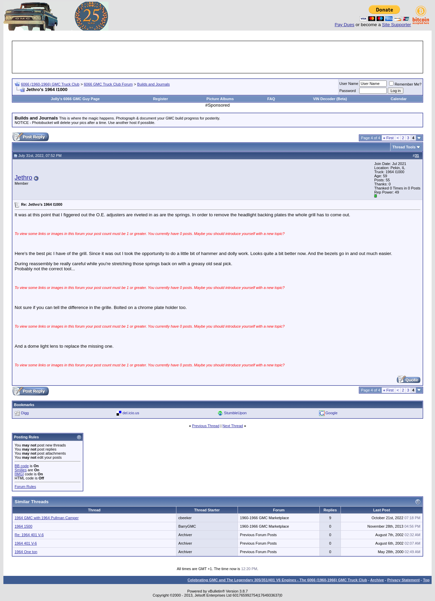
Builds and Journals (153, 84)
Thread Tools (404, 147)
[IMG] (19, 474)
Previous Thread (206, 426)
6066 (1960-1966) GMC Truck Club (50, 84)
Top (426, 580)
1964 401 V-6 (26, 543)
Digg (25, 413)
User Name (349, 83)
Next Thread (233, 426)
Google (331, 413)
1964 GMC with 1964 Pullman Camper (47, 518)
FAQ (271, 99)
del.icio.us (131, 413)
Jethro (23, 177)
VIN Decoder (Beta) (330, 99)
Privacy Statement (403, 580)
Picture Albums (220, 99)
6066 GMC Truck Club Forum (108, 84)
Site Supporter (396, 24)
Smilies (21, 470)
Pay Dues (344, 24)
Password (348, 91)
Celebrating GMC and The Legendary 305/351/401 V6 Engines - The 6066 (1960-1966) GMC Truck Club (277, 580)
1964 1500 (23, 526)
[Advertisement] (217, 57)
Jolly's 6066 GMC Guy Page (75, 99)
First (388, 138)
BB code (22, 466)
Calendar (399, 99)
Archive (377, 580)
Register (160, 99)
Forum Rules (25, 487)
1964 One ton (26, 552)
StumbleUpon (235, 413)
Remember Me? (405, 84)
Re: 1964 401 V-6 (29, 535)
